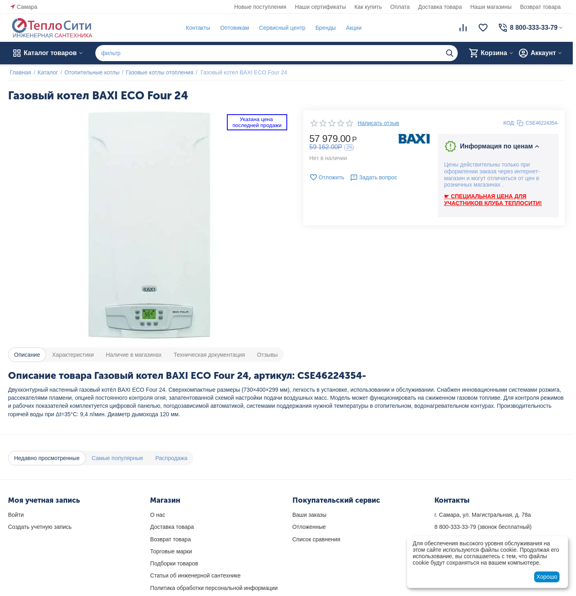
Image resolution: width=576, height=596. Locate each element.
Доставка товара (440, 7)
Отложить (326, 177)
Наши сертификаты (320, 7)
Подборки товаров (174, 563)
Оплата (399, 7)
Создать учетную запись (40, 527)
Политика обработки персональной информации (214, 588)
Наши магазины (491, 7)
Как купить (368, 7)
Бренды (324, 28)
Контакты (196, 28)
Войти (16, 515)
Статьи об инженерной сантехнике (195, 575)
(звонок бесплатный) (483, 527)
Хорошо (547, 576)
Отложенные (309, 527)
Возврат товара (540, 7)
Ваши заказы (309, 515)
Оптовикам (232, 28)
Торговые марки (171, 551)
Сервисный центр (280, 28)
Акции (352, 28)
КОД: (509, 123)
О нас (157, 515)
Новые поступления (260, 7)
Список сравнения (316, 539)
